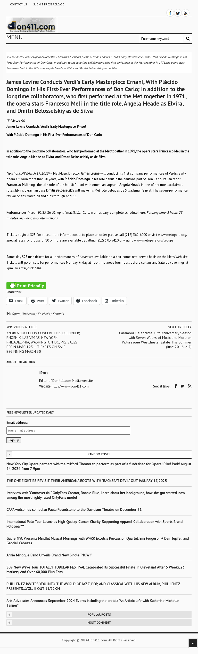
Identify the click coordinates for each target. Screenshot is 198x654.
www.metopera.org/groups (154, 240)
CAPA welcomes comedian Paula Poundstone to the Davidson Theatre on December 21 (74, 509)
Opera (16, 314)
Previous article (22, 327)
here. (142, 212)
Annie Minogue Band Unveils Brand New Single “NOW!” (49, 555)
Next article (180, 327)
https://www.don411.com (70, 386)
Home (26, 57)
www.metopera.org (172, 235)
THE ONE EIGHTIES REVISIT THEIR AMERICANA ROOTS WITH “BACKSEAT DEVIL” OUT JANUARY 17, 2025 (86, 480)
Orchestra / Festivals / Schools (42, 314)
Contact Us (18, 4)
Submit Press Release (48, 4)
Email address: (16, 422)
